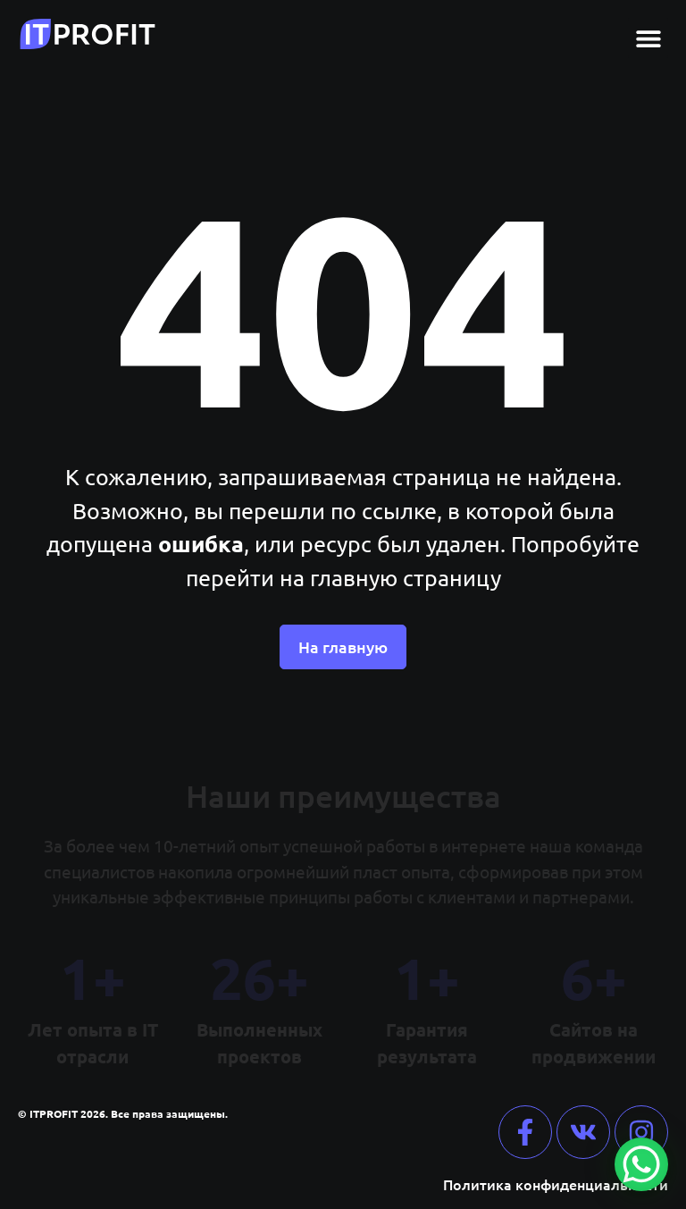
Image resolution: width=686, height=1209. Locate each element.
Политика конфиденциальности (555, 1184)
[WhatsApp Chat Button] (641, 1164)
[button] (648, 38)
